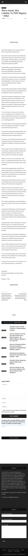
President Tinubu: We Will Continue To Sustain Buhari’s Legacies (18, 328)
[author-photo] (14, 312)
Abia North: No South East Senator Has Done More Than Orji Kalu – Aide (18, 354)
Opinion (22, 550)
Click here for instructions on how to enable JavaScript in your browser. (13, 425)
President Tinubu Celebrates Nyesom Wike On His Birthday (18, 362)
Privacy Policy (17, 551)
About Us (4, 550)
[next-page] (5, 376)
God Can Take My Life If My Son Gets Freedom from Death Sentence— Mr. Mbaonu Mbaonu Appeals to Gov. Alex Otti (18, 337)
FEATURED (4, 330)
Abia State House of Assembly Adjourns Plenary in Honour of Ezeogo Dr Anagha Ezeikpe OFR (6, 297)
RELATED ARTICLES (8, 322)
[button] (2, 2)
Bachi (4, 18)
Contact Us (10, 551)
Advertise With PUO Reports (13, 550)
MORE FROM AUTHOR (19, 322)
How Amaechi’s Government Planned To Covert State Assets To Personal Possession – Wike (21, 297)
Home (2, 5)
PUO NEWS (7, 5)
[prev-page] (2, 376)
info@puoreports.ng (13, 497)
